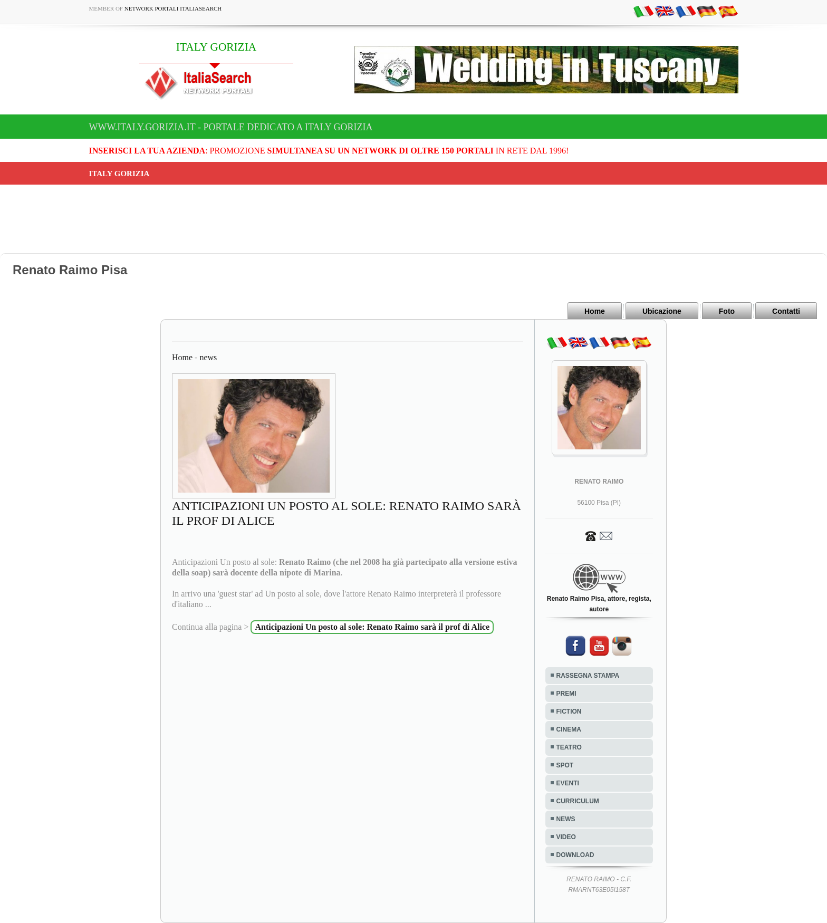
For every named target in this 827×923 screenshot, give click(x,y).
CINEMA (568, 729)
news (208, 357)
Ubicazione (661, 311)
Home (594, 311)
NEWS (565, 819)
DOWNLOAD (575, 855)
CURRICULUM (577, 801)
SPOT (565, 765)
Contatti (786, 311)
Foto (727, 311)
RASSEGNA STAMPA (588, 675)
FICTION (569, 711)
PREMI (566, 693)
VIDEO (566, 837)
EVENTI (567, 783)
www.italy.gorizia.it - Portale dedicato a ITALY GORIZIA (231, 127)
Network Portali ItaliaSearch (173, 8)
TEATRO (569, 747)
